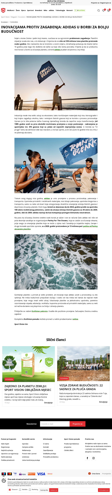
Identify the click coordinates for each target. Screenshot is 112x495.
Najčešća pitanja (7, 450)
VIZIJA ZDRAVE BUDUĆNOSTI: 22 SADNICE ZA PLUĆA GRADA (81, 387)
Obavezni (15, 489)
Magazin (14, 17)
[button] (99, 10)
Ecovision (21, 17)
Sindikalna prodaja (49, 454)
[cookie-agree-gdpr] (53, 490)
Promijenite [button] (106, 473)
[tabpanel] (28, 376)
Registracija (5, 447)
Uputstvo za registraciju (9, 454)
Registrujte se (105, 3)
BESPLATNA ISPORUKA (56, 1)
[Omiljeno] (103, 10)
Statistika (24, 489)
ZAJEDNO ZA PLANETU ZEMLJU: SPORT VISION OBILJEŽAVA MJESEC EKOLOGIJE (27, 389)
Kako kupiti (5, 444)
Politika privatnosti (7, 460)
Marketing (35, 489)
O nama (46, 444)
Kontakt (46, 447)
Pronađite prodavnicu (50, 457)
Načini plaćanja (6, 457)
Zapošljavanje (48, 450)
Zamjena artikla (27, 447)
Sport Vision (5, 17)
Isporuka (25, 444)
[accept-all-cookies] (104, 490)
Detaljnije (48, 402)
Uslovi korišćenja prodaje (31, 460)
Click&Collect (68, 450)
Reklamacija (26, 450)
